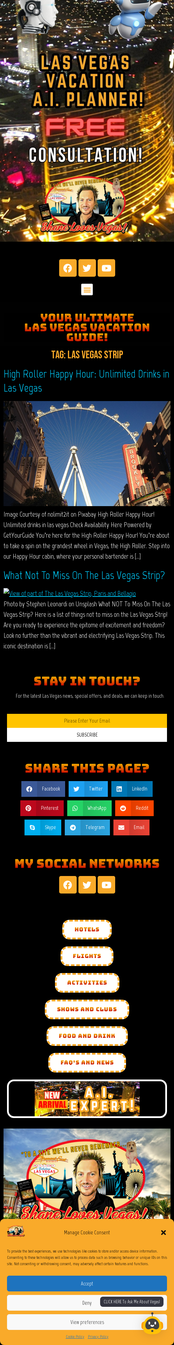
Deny (87, 1303)
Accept (87, 1284)
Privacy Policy (98, 1336)
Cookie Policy (75, 1336)
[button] (163, 1232)
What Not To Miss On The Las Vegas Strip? (84, 575)
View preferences (87, 1322)
